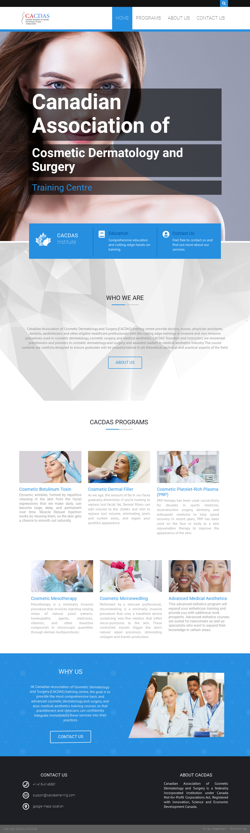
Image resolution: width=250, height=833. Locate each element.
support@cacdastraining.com (54, 795)
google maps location (48, 806)
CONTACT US (61, 744)
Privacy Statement (214, 828)
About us (125, 362)
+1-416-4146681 (44, 784)
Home (122, 18)
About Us (179, 18)
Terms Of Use (238, 828)
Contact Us (211, 18)
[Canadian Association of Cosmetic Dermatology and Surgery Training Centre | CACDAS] (36, 18)
